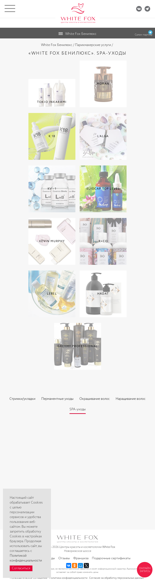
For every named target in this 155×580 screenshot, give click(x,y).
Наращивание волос (131, 398)
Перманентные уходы (57, 398)
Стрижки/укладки (22, 398)
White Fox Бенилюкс (56, 45)
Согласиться (21, 568)
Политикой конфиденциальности (26, 558)
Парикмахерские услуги (93, 45)
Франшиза (80, 558)
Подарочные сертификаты (111, 558)
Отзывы (64, 558)
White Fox (108, 547)
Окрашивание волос (94, 398)
